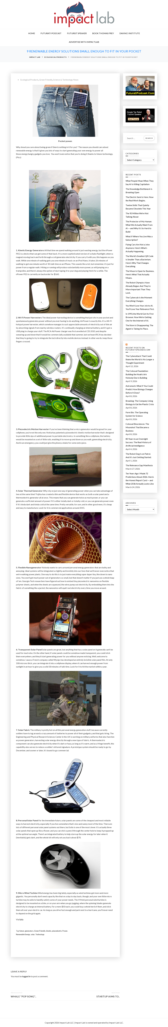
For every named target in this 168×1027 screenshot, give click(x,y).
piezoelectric (57, 931)
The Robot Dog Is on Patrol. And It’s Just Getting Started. (138, 455)
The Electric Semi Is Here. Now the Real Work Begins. (139, 199)
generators (29, 931)
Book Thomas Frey (103, 33)
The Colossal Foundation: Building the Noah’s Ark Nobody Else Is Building (137, 374)
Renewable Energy (23, 934)
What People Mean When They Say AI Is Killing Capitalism (140, 182)
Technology (39, 934)
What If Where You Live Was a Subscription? (139, 238)
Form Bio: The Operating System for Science (137, 414)
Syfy (21, 919)
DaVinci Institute (129, 33)
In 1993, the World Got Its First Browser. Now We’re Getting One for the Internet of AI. (140, 317)
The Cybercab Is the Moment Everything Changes (139, 299)
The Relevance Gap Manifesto (139, 465)
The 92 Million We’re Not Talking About (137, 215)
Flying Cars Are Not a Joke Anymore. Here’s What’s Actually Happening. (138, 248)
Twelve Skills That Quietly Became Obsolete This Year (138, 207)
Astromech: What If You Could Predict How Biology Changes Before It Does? (139, 389)
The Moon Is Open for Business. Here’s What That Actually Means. (140, 274)
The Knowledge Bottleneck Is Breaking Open (139, 191)
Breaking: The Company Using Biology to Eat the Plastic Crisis (140, 402)
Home (31, 33)
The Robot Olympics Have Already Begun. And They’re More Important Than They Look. (138, 287)
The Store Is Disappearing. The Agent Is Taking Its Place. (139, 327)
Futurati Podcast (51, 33)
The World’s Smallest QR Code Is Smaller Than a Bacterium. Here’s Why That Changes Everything (139, 261)
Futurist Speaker (77, 33)
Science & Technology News (65, 79)
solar (33, 934)
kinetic (48, 931)
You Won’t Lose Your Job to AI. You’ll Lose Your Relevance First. (140, 307)
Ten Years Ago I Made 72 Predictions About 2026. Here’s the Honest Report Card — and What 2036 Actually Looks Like (140, 478)
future (22, 931)
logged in (26, 976)
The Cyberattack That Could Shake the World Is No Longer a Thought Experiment (140, 359)
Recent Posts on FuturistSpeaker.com (138, 349)
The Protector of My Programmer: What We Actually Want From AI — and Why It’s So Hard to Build (139, 226)
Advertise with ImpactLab (84, 42)
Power (64, 931)
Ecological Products (29, 79)
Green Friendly (45, 79)
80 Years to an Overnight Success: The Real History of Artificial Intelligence (138, 442)
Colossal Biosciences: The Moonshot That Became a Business (137, 427)
